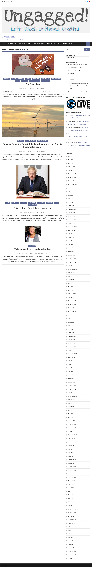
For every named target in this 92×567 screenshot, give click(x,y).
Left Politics (36, 79)
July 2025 (70, 192)
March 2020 (71, 417)
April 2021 (70, 371)
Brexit (8, 203)
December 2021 (72, 343)
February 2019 (72, 460)
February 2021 (72, 379)
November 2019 (72, 428)
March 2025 (71, 206)
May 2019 (70, 449)
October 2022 (71, 308)
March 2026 (71, 163)
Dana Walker (71, 115)
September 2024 (72, 227)
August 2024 (71, 230)
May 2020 (70, 410)
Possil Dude (32, 89)
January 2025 (71, 213)
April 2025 (70, 202)
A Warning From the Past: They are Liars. (78, 92)
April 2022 (70, 329)
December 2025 (72, 174)
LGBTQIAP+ (49, 203)
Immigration (32, 203)
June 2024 (71, 237)
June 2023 (71, 280)
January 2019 (71, 463)
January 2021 (71, 382)
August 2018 (71, 481)
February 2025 (72, 209)
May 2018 (70, 491)
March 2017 (71, 541)
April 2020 (70, 414)
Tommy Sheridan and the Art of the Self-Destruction (78, 79)
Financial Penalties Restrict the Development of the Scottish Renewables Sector (32, 146)
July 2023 (70, 276)
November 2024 (72, 220)
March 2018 (71, 498)
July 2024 (70, 234)
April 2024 (70, 244)
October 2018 (71, 474)
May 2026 (70, 156)
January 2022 (71, 340)
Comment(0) (41, 89)
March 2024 (71, 248)
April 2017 (70, 537)
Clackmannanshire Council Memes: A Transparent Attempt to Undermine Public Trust (79, 145)
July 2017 (70, 527)
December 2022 (72, 301)
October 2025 (71, 181)
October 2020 (71, 393)
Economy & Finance (30, 141)
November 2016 (72, 555)
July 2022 (70, 319)
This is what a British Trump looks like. (33, 208)
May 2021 (70, 368)
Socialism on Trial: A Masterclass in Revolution (77, 72)
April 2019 (70, 453)
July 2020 (70, 403)
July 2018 (70, 484)
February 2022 (72, 336)
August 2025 (71, 188)
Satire (17, 81)
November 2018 (72, 470)
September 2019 (72, 435)
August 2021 (71, 357)
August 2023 (71, 273)
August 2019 (71, 439)
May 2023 (70, 283)
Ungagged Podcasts (24, 44)
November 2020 (72, 389)
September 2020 (72, 396)
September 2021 (72, 354)
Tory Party (24, 81)
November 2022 (72, 304)
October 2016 (71, 558)
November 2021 (72, 347)
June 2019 (71, 446)
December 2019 (72, 424)
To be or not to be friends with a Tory (33, 250)
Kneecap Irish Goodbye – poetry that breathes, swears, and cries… (77, 66)
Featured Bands (67, 44)
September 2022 (72, 312)
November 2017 (72, 513)
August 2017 (71, 523)
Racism (56, 203)
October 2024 (71, 223)
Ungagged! (9, 36)
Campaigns (20, 141)
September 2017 (72, 520)
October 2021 (71, 350)
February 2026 (72, 167)
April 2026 (70, 160)
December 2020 (72, 386)
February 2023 (72, 294)
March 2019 (71, 456)
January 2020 (71, 421)
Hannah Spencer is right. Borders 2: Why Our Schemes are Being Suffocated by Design (78, 86)
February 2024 (72, 252)
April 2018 (70, 495)
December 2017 (72, 509)
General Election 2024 (18, 79)
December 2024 (72, 216)
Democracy (15, 203)
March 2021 (71, 375)
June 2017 (71, 530)
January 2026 (71, 170)
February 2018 (72, 502)
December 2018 (72, 467)
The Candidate (32, 84)
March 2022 (71, 333)
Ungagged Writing (39, 44)
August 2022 (71, 315)
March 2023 (71, 290)
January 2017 (71, 548)
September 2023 (72, 269)
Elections (6, 79)
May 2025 (70, 199)
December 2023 (72, 259)
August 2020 (71, 400)
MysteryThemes (11, 565)
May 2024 (70, 241)
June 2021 (71, 364)
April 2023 (70, 287)
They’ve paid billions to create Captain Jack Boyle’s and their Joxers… (78, 136)
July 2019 (70, 442)
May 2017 (70, 534)
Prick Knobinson (56, 79)
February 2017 (72, 544)
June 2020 (71, 407)
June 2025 (71, 195)
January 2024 (71, 255)
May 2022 (70, 326)
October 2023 (71, 266)
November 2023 (72, 262)
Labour (28, 79)
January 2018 (71, 506)
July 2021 (70, 361)
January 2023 (71, 297)
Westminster (45, 81)
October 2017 (71, 516)
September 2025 (72, 184)
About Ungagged (11, 44)
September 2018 (72, 477)
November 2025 (72, 177)
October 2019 (71, 431)
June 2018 (71, 488)
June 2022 (71, 322)
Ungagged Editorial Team (54, 44)
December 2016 (72, 551)
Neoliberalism (45, 79)
